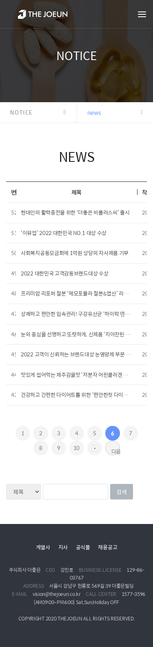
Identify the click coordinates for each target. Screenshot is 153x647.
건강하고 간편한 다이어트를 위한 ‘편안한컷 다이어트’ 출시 (83, 394)
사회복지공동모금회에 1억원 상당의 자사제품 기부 (75, 253)
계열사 (43, 547)
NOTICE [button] (21, 112)
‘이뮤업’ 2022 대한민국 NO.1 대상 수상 (63, 232)
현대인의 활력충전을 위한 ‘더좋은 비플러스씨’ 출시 (75, 212)
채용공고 (107, 547)
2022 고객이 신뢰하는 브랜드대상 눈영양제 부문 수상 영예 (83, 354)
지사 (63, 547)
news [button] (94, 112)
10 (76, 447)
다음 (115, 451)
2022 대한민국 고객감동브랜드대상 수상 (64, 273)
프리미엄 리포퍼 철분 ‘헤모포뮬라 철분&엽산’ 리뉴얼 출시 (82, 293)
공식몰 (83, 547)
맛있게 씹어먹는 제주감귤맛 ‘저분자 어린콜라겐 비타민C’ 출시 (87, 374)
